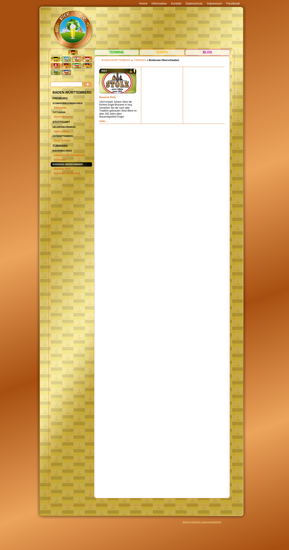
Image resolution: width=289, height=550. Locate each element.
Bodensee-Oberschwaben (67, 164)
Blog (207, 52)
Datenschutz (194, 3)
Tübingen (60, 145)
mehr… (103, 121)
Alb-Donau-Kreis (62, 151)
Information (159, 3)
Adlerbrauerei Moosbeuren (69, 155)
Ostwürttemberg (62, 136)
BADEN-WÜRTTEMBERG (72, 92)
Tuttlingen (58, 112)
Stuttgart (61, 122)
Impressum (214, 3)
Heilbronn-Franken (64, 127)
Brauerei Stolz (62, 168)
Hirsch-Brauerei (63, 116)
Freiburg (60, 98)
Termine (116, 52)
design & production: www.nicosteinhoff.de (202, 522)
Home (143, 3)
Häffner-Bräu (61, 131)
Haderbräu (60, 107)
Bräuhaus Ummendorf (67, 173)
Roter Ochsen (62, 140)
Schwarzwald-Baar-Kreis (67, 103)
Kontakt (176, 3)
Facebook (233, 3)
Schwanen (60, 159)
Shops (162, 52)
